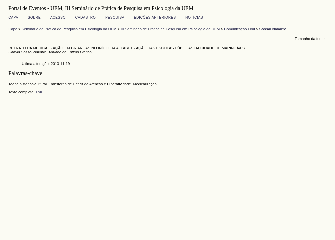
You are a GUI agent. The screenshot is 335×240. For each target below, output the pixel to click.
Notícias (194, 17)
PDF (39, 92)
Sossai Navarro (272, 29)
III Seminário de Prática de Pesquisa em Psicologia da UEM (170, 29)
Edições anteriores (155, 17)
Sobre (34, 17)
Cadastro (85, 17)
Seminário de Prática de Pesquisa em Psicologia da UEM (69, 29)
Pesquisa (114, 17)
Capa (13, 17)
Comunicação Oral (239, 29)
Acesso (58, 17)
